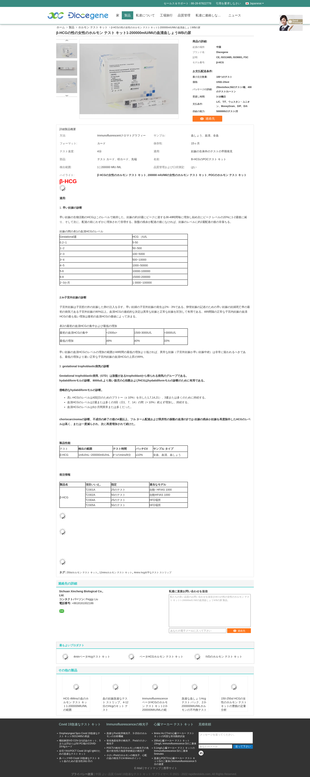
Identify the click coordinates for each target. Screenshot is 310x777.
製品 (127, 15)
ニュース (234, 15)
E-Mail (138, 768)
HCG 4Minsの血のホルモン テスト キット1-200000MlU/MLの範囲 (76, 704)
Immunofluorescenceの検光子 (127, 724)
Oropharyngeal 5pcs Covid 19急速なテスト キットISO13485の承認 (79, 735)
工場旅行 (166, 15)
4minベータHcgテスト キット (92, 656)
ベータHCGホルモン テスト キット (161, 656)
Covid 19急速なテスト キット (80, 724)
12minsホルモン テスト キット (115, 572)
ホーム (61, 27)
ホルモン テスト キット (93, 27)
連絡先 (210, 118)
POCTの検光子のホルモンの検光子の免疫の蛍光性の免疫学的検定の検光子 (128, 749)
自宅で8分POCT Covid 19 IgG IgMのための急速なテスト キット (79, 752)
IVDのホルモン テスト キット (224, 656)
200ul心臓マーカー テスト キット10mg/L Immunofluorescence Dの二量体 (175, 742)
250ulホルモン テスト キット (82, 572)
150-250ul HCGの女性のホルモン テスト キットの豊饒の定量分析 (234, 704)
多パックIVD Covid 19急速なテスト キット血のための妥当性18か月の (79, 760)
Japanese (257, 3)
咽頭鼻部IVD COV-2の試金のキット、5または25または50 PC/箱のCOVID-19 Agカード (80, 743)
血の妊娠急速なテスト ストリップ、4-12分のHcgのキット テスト (115, 704)
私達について (145, 15)
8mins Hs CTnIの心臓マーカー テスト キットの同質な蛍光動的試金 (174, 735)
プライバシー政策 (82, 774)
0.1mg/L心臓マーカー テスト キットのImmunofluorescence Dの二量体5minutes (174, 751)
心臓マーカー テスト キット (174, 724)
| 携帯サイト (169, 768)
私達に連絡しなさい (210, 15)
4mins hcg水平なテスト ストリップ (152, 572)
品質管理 (184, 15)
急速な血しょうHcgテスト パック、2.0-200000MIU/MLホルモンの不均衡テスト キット (194, 706)
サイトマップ (152, 768)
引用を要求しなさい (228, 3)
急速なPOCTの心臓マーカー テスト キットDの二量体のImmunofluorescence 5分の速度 (175, 761)
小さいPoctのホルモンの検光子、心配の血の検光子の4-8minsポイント (127, 757)
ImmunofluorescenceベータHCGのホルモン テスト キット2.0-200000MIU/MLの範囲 (155, 706)
